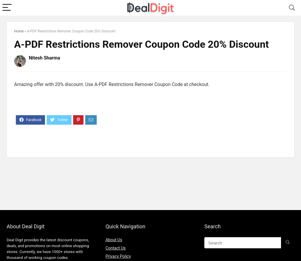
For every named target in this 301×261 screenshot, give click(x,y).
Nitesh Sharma (44, 58)
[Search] (292, 8)
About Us (114, 239)
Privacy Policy (118, 256)
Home (19, 31)
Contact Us (116, 248)
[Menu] (7, 8)
